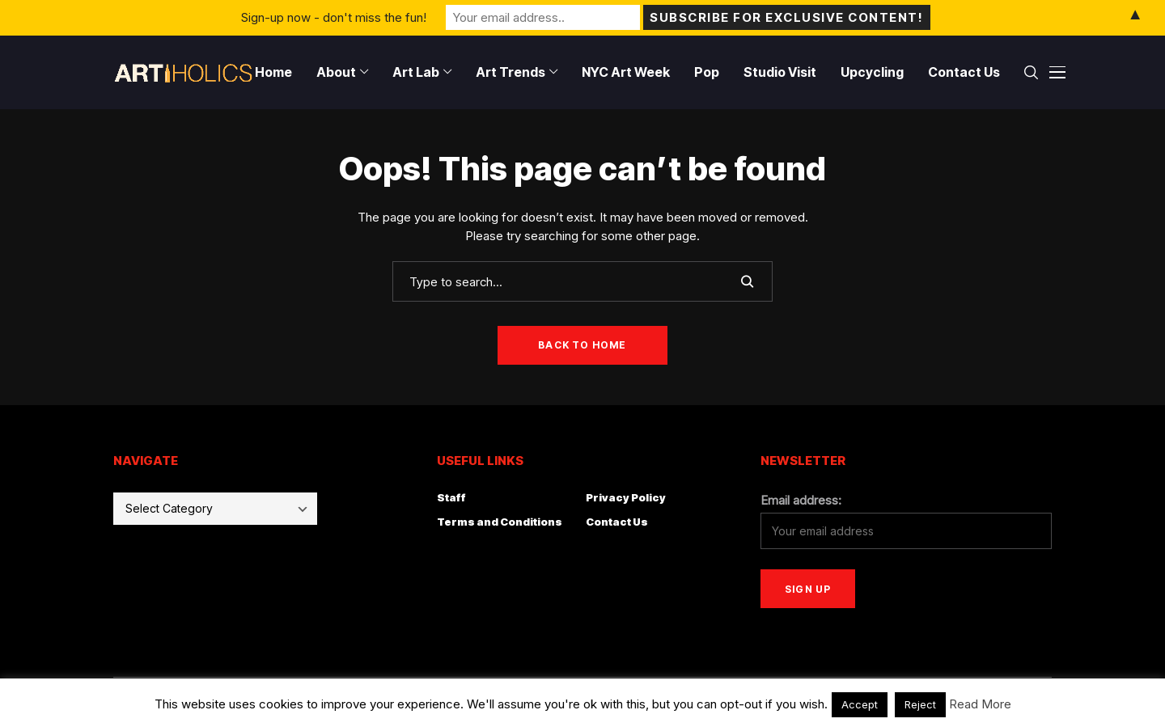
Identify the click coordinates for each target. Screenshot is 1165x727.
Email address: (800, 500)
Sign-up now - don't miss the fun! (333, 17)
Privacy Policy (626, 497)
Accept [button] (859, 704)
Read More (980, 704)
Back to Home (582, 345)
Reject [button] (920, 704)
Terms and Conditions (499, 521)
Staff (451, 497)
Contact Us (617, 521)
